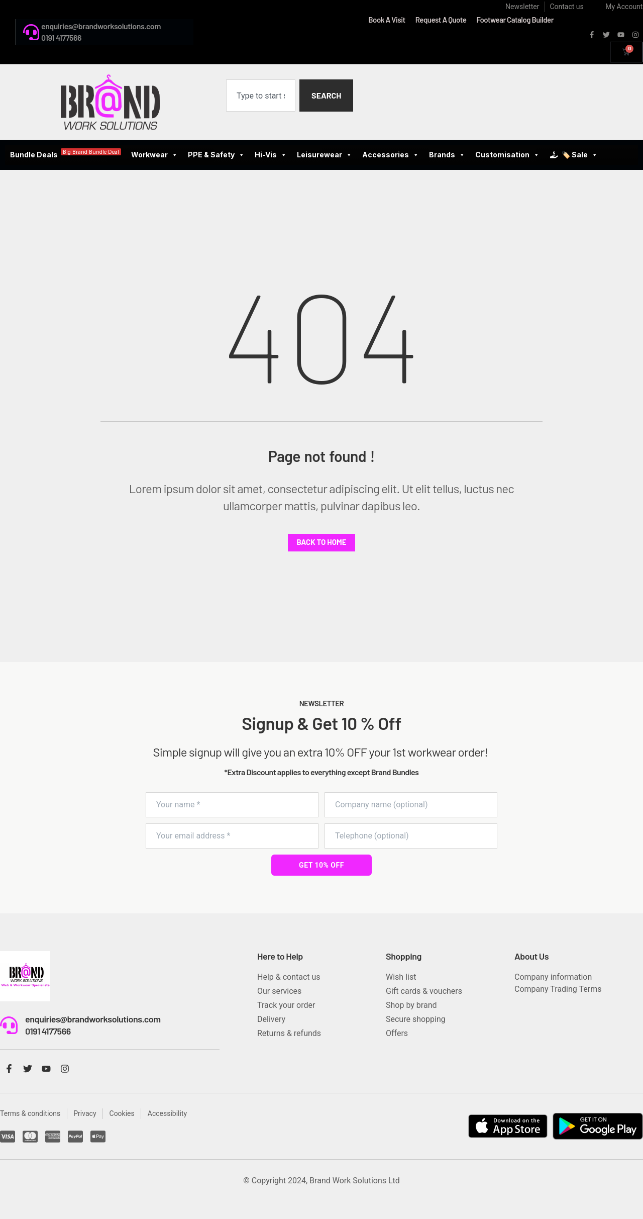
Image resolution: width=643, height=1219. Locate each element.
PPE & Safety (216, 155)
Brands (447, 155)
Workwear (154, 155)
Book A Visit (386, 19)
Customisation (507, 155)
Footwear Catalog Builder (515, 19)
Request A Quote (441, 19)
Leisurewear (324, 155)
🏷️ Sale (580, 155)
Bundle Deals (65, 153)
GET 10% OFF (321, 865)
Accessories (390, 155)
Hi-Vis (271, 155)
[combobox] (260, 95)
